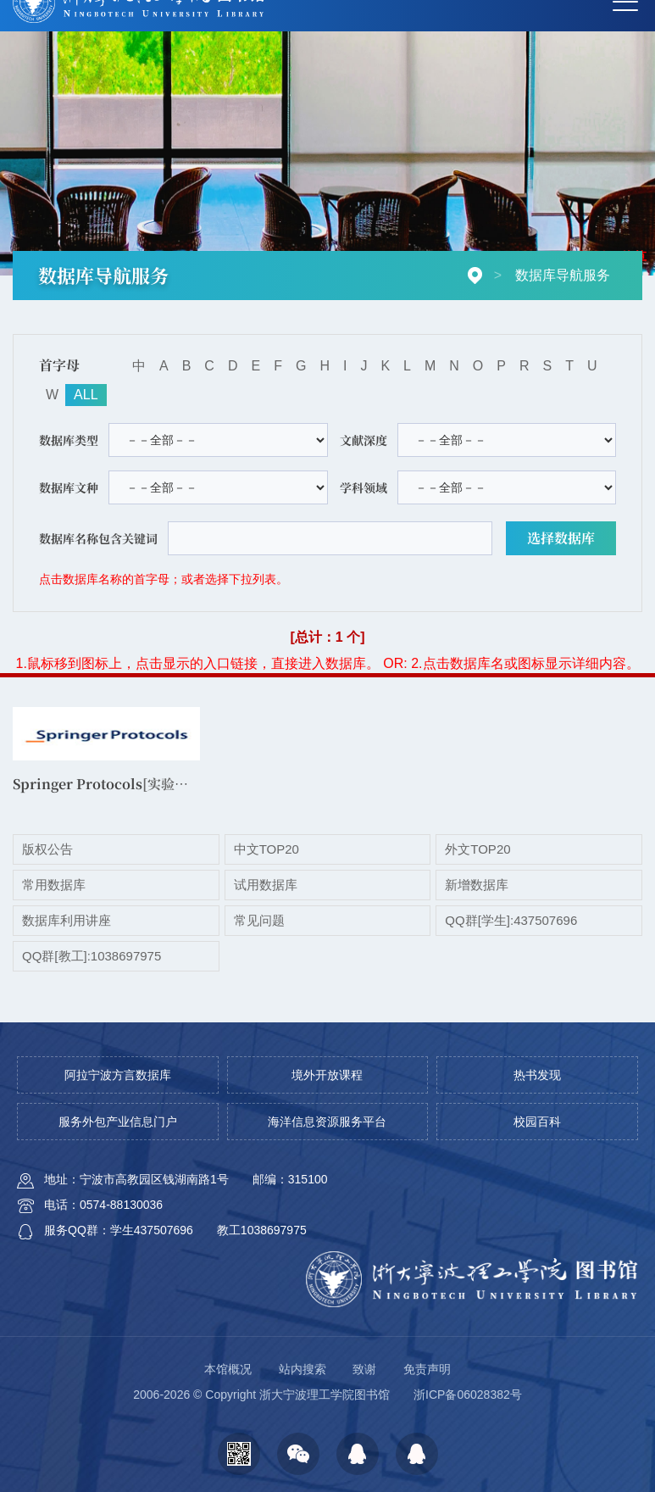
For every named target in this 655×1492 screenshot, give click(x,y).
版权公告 (47, 849)
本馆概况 (228, 1369)
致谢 (364, 1369)
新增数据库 (476, 884)
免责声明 (427, 1369)
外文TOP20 (477, 849)
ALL (85, 394)
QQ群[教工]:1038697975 (91, 956)
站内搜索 (302, 1369)
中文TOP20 (266, 849)
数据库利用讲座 (66, 920)
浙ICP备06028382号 (468, 1394)
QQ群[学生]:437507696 (511, 920)
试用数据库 (265, 884)
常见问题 (259, 920)
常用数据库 (54, 884)
